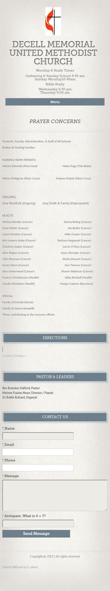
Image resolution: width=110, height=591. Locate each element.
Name (8, 429)
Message (10, 476)
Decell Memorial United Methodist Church (53, 53)
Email (8, 445)
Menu (55, 102)
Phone (8, 460)
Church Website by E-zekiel (20, 567)
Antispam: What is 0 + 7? (24, 516)
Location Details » (14, 356)
